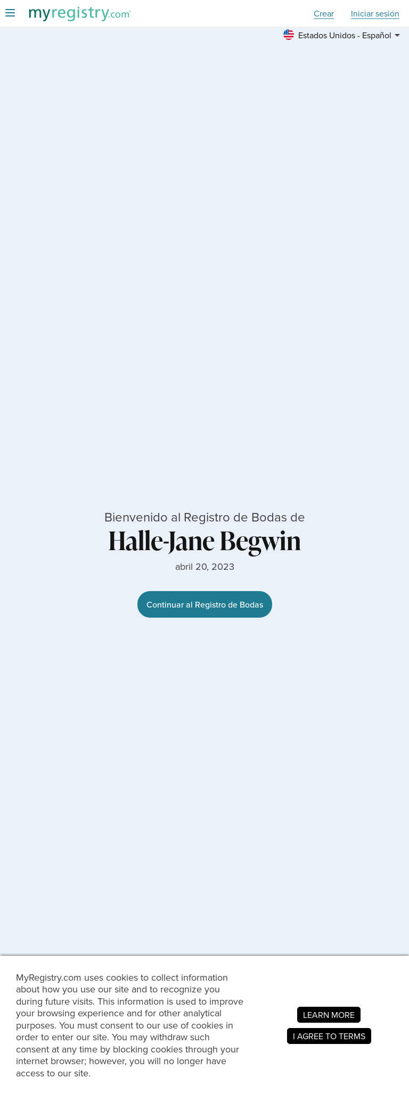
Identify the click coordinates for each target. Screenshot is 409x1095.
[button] (343, 35)
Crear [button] (324, 13)
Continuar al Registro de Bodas (204, 604)
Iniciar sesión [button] (375, 13)
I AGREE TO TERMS (329, 1036)
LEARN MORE (329, 1015)
